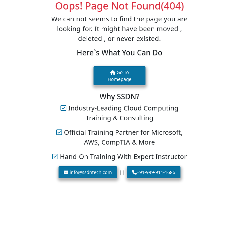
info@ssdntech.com (88, 172)
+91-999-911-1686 (153, 172)
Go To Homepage (119, 75)
